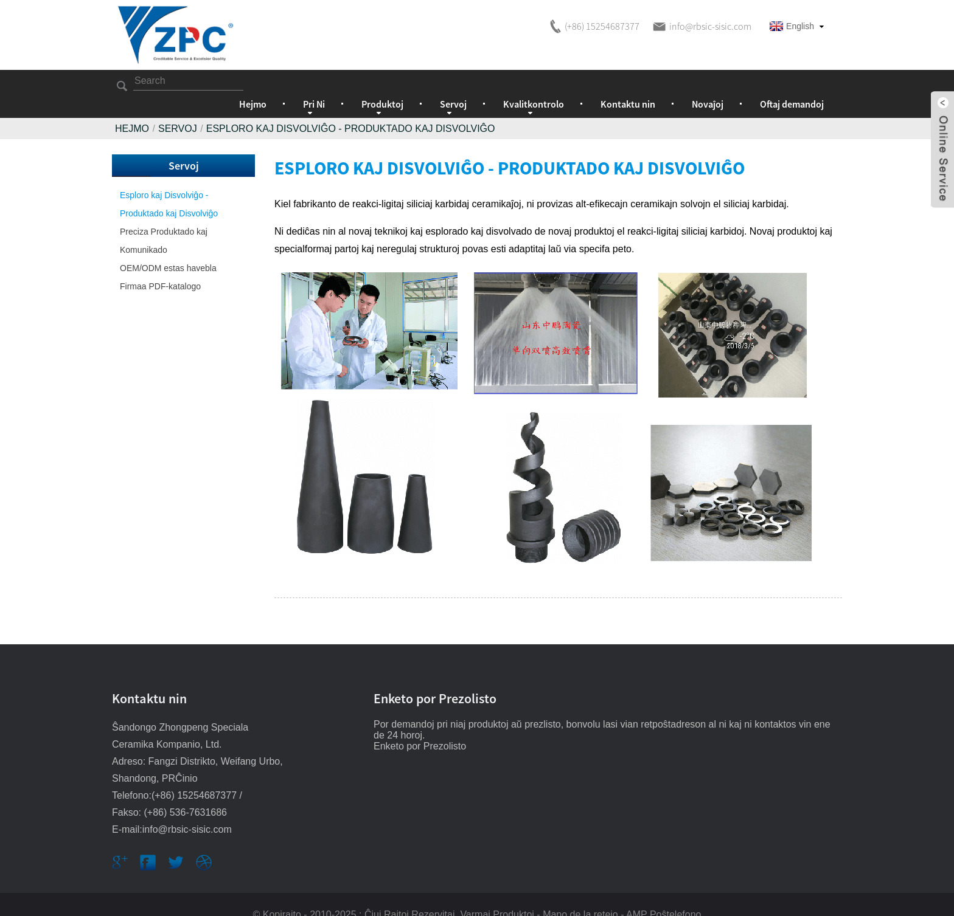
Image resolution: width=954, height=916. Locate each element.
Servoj (177, 108)
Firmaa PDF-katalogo (160, 265)
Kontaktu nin (628, 83)
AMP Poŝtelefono (663, 894)
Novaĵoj (707, 83)
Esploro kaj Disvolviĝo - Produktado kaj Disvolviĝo (350, 108)
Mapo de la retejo (580, 894)
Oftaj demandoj (792, 83)
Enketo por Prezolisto (420, 725)
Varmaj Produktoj (497, 894)
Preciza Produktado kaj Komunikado (163, 220)
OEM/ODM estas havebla (168, 247)
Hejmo (252, 83)
